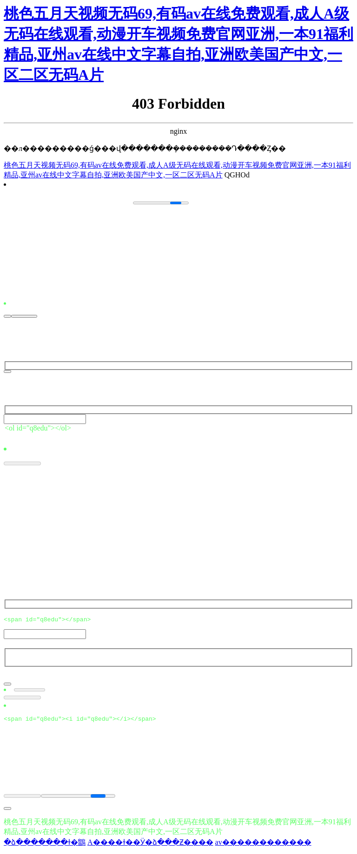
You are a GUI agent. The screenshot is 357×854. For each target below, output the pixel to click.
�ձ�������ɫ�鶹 (45, 845)
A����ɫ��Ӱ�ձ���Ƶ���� (150, 845)
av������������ (263, 845)
